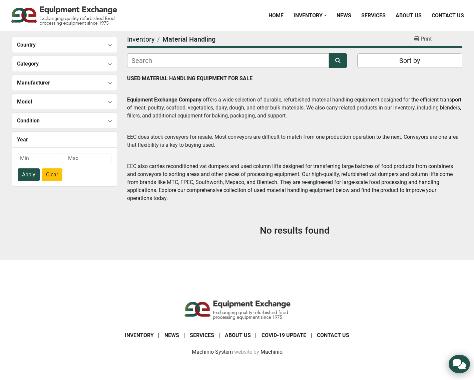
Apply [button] (28, 174)
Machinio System (212, 352)
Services (373, 15)
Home (276, 15)
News (344, 15)
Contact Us (448, 15)
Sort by (409, 61)
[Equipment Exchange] (237, 309)
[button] (310, 16)
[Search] (228, 60)
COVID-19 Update (284, 335)
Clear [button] (52, 174)
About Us (409, 15)
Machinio (272, 352)
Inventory (308, 15)
